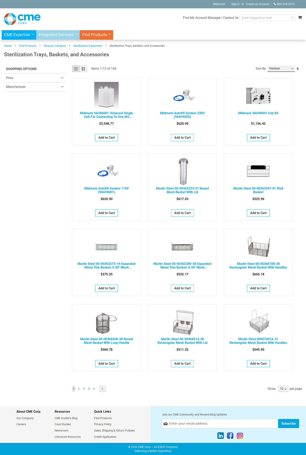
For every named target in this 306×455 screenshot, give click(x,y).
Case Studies (63, 424)
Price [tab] (9, 78)
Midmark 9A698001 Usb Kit (258, 113)
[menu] (153, 35)
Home (8, 45)
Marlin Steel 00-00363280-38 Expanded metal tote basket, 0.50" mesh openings (182, 265)
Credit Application (105, 436)
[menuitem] (18, 35)
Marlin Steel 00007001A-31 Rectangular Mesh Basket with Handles (258, 341)
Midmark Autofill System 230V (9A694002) (182, 115)
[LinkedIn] (220, 436)
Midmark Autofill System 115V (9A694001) (106, 190)
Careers (21, 424)
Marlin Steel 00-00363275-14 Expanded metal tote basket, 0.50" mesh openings (106, 265)
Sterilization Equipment (87, 45)
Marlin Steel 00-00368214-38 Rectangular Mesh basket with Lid (182, 341)
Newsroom (61, 430)
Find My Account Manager (200, 18)
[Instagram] (239, 436)
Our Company (25, 418)
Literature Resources (68, 436)
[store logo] (22, 19)
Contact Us (229, 18)
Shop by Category (55, 45)
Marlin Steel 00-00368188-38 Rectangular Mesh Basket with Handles (258, 265)
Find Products (27, 45)
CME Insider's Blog (66, 418)
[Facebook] (230, 436)
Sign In (235, 4)
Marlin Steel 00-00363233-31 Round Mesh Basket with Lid (182, 190)
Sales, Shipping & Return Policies (114, 430)
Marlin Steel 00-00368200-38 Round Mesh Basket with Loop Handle (106, 341)
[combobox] (266, 18)
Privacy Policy (103, 424)
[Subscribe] (288, 423)
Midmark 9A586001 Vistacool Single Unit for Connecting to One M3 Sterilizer (106, 115)
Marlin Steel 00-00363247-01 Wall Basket (258, 190)
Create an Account (257, 4)
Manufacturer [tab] (16, 87)
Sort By (261, 68)
